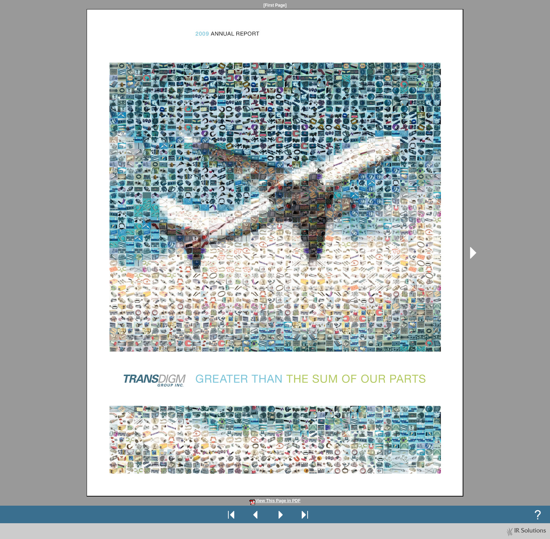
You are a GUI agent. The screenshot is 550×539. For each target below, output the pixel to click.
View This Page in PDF (274, 500)
